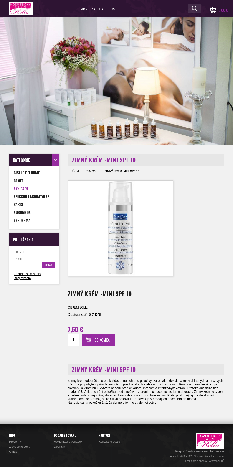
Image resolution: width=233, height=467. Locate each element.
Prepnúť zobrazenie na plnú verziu (199, 451)
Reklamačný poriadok (68, 441)
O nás (13, 451)
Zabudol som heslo (27, 274)
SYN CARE (92, 171)
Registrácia (22, 278)
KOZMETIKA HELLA (91, 8)
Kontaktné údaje (109, 441)
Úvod (75, 171)
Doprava (59, 446)
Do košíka (102, 340)
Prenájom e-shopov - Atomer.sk (204, 460)
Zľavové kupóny (19, 446)
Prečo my (15, 441)
